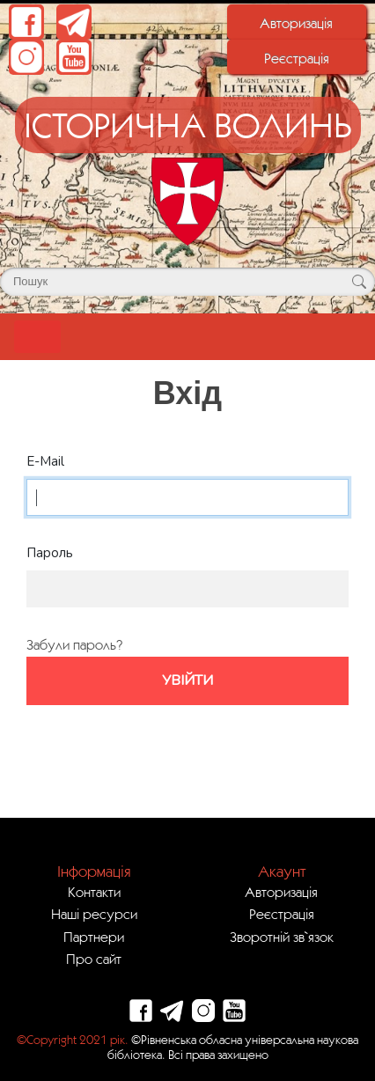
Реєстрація (296, 58)
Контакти (94, 892)
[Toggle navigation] (37, 336)
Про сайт (93, 959)
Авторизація (296, 23)
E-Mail (45, 461)
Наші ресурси (94, 914)
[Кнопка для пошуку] (358, 282)
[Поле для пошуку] (187, 282)
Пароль (49, 553)
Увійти (187, 680)
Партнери (93, 937)
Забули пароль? (74, 644)
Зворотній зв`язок (282, 937)
